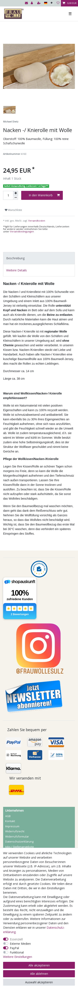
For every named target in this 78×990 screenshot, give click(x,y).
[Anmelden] (32, 3)
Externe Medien (20, 944)
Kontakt (10, 821)
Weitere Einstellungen (17, 957)
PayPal (14, 948)
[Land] (46, 3)
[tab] (39, 258)
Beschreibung (15, 258)
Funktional (17, 952)
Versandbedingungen (22, 231)
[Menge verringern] (15, 197)
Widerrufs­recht (14, 831)
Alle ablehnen (39, 974)
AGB (8, 816)
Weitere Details (16, 270)
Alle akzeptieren (39, 965)
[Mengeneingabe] (8, 195)
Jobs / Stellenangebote (19, 847)
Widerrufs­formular (17, 836)
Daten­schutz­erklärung (19, 841)
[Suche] (52, 3)
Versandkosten (36, 220)
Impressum (12, 826)
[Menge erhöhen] (15, 193)
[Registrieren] (39, 3)
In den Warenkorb (44, 195)
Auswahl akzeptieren (39, 982)
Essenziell (16, 939)
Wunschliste (13, 210)
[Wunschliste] (58, 3)
